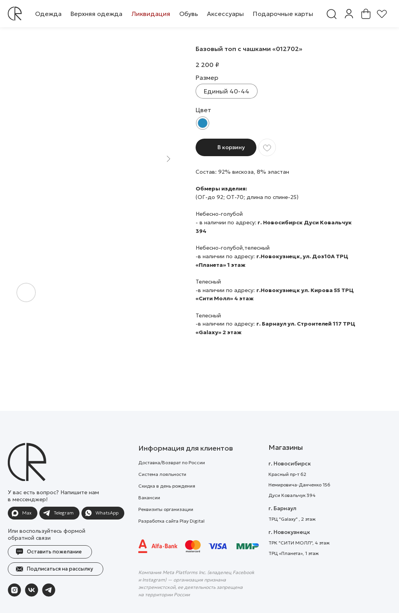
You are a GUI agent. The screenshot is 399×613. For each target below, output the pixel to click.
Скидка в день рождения (166, 501)
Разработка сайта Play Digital (171, 536)
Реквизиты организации (165, 525)
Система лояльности (162, 490)
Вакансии (149, 513)
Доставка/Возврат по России (171, 478)
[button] (48, 13)
